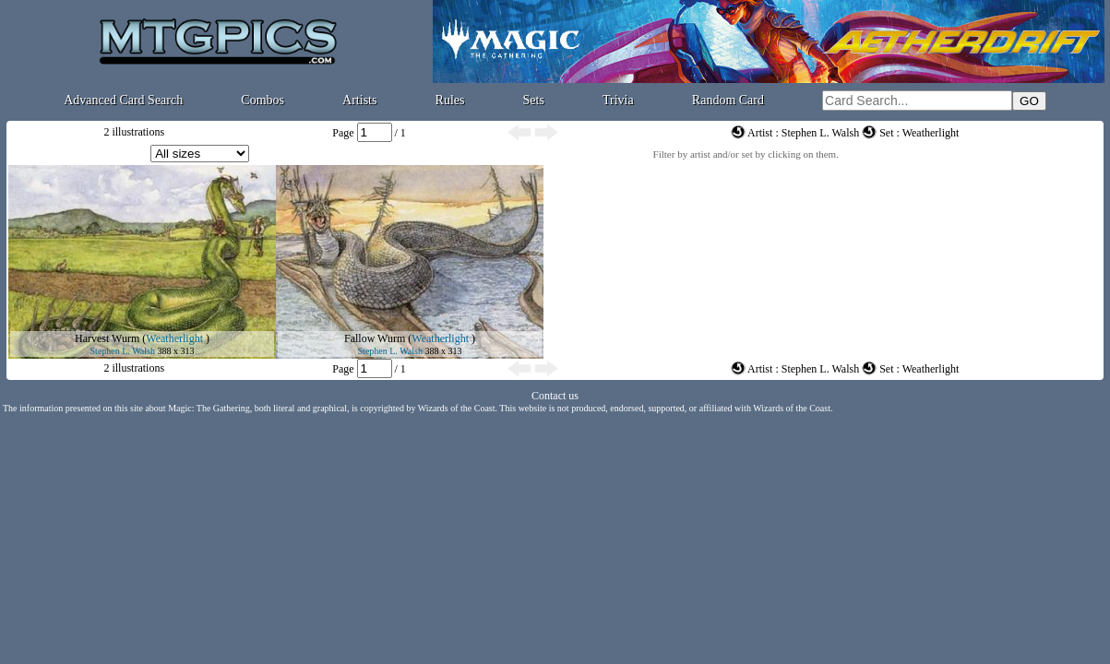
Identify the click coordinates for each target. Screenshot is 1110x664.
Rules (450, 100)
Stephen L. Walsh (122, 351)
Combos (262, 100)
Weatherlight (174, 338)
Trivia (618, 100)
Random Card (728, 100)
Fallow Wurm (374, 338)
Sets (533, 100)
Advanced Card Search (123, 100)
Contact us (555, 395)
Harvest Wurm (107, 338)
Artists (359, 100)
